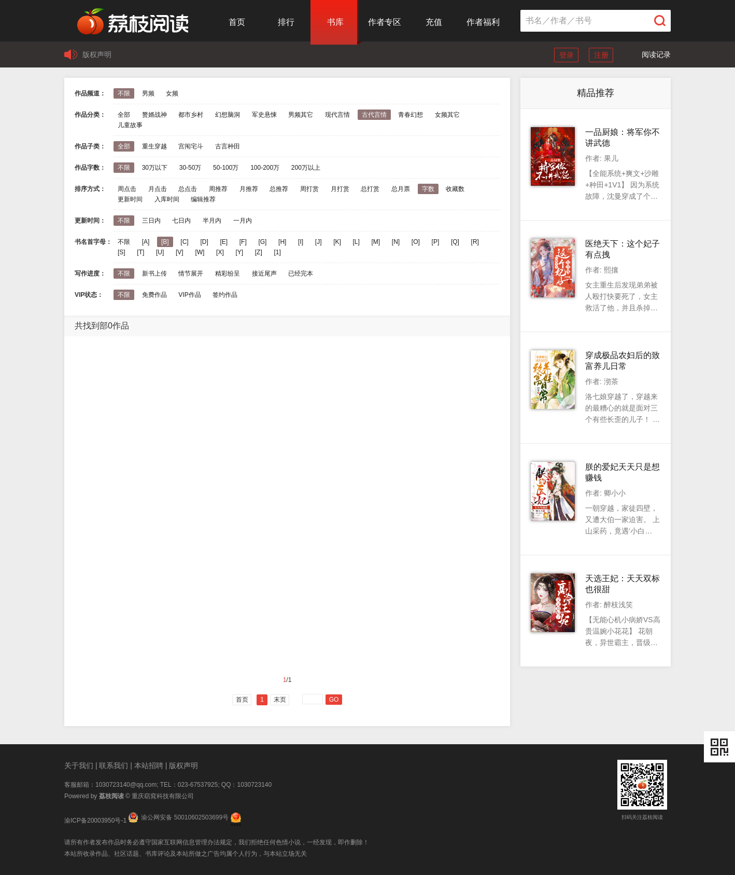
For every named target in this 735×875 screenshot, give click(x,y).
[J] (318, 241)
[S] (121, 252)
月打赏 (340, 189)
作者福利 (483, 22)
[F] (243, 241)
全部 (124, 114)
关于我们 (78, 765)
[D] (204, 241)
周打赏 (309, 189)
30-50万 (190, 167)
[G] (262, 241)
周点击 (127, 189)
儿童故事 (130, 125)
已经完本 (300, 273)
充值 (434, 22)
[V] (179, 252)
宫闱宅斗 (190, 146)
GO (334, 699)
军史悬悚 (264, 114)
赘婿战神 (154, 114)
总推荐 (279, 189)
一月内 (242, 220)
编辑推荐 (203, 199)
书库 (335, 22)
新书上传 (154, 273)
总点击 (187, 189)
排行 (286, 22)
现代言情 (337, 114)
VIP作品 (189, 294)
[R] (475, 241)
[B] (165, 241)
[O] (416, 241)
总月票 (400, 189)
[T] (140, 252)
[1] (277, 252)
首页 (237, 22)
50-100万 (225, 167)
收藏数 (455, 189)
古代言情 (374, 114)
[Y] (239, 252)
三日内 (151, 220)
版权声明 (96, 54)
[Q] (455, 241)
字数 (428, 189)
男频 (148, 93)
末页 (280, 699)
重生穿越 (154, 146)
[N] (396, 241)
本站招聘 (148, 765)
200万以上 (305, 167)
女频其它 (447, 114)
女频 (172, 93)
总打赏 (370, 189)
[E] (224, 241)
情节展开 (190, 273)
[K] (337, 241)
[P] (436, 241)
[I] (300, 241)
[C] (184, 241)
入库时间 (166, 199)
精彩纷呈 (227, 273)
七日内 (181, 220)
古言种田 (227, 146)
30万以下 (154, 167)
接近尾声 (264, 273)
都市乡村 (190, 114)
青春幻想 (410, 114)
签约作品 (225, 294)
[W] (199, 252)
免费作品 (154, 294)
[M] (376, 241)
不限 (124, 93)
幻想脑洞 (227, 114)
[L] (355, 241)
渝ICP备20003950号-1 (95, 820)
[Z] (258, 252)
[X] (220, 252)
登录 (566, 55)
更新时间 (130, 199)
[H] (282, 241)
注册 (601, 55)
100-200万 (264, 167)
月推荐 (248, 189)
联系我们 (113, 765)
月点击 (157, 189)
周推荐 (218, 189)
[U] (160, 252)
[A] (146, 241)
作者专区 (384, 22)
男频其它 (300, 114)
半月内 (212, 220)
